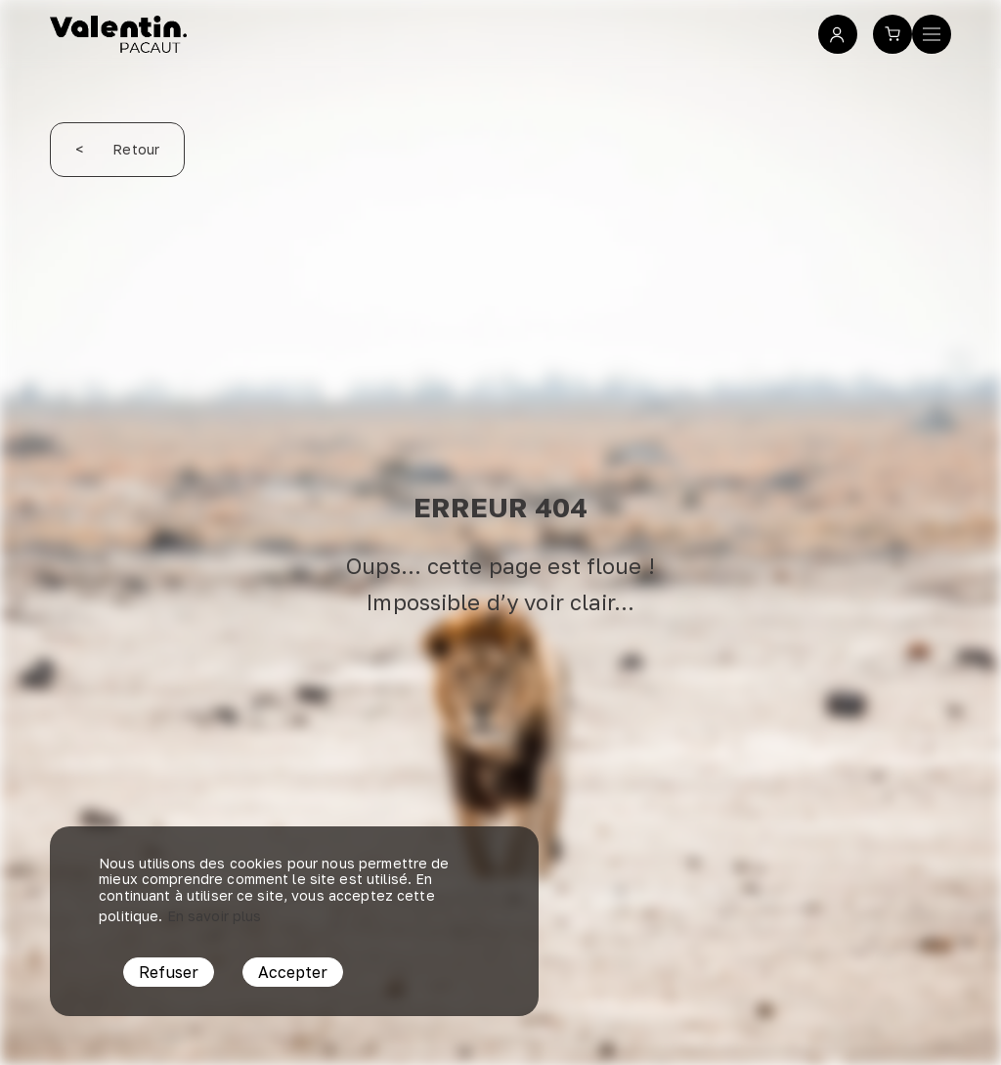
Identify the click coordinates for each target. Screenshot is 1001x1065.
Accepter (292, 972)
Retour (117, 149)
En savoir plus (214, 916)
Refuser (168, 972)
